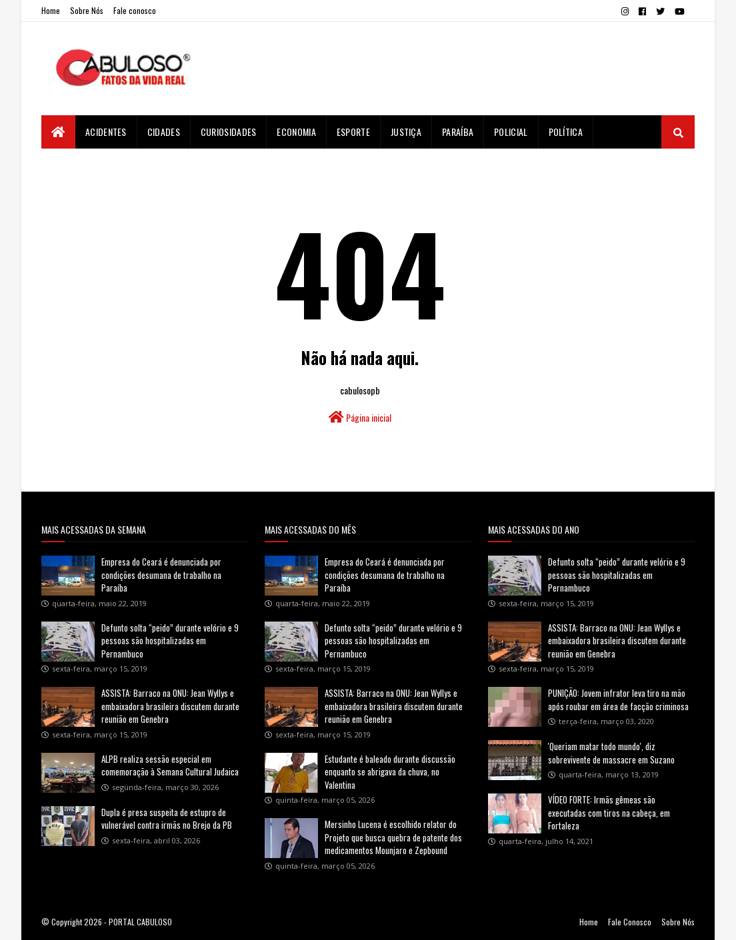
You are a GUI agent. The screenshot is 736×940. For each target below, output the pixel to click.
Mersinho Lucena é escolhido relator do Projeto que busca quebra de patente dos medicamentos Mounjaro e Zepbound (393, 837)
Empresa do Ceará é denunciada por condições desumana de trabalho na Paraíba (161, 574)
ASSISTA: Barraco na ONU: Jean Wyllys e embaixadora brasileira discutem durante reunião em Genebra (170, 705)
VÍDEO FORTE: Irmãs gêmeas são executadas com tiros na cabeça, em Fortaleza (609, 812)
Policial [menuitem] (510, 132)
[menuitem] (58, 132)
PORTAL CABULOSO (140, 921)
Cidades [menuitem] (163, 132)
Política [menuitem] (566, 132)
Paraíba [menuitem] (457, 132)
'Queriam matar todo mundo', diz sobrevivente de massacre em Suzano (611, 752)
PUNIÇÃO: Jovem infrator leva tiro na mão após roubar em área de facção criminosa (618, 699)
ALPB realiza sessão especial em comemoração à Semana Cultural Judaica (170, 765)
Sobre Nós (86, 10)
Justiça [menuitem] (406, 132)
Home (50, 10)
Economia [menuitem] (296, 132)
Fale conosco (134, 10)
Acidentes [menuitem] (106, 132)
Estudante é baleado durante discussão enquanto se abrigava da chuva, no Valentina (390, 771)
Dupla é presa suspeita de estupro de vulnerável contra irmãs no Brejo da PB (166, 818)
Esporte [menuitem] (353, 132)
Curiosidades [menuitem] (229, 132)
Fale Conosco (629, 921)
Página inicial (360, 417)
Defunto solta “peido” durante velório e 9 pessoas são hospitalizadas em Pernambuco (170, 640)
